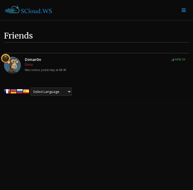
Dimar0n (33, 59)
